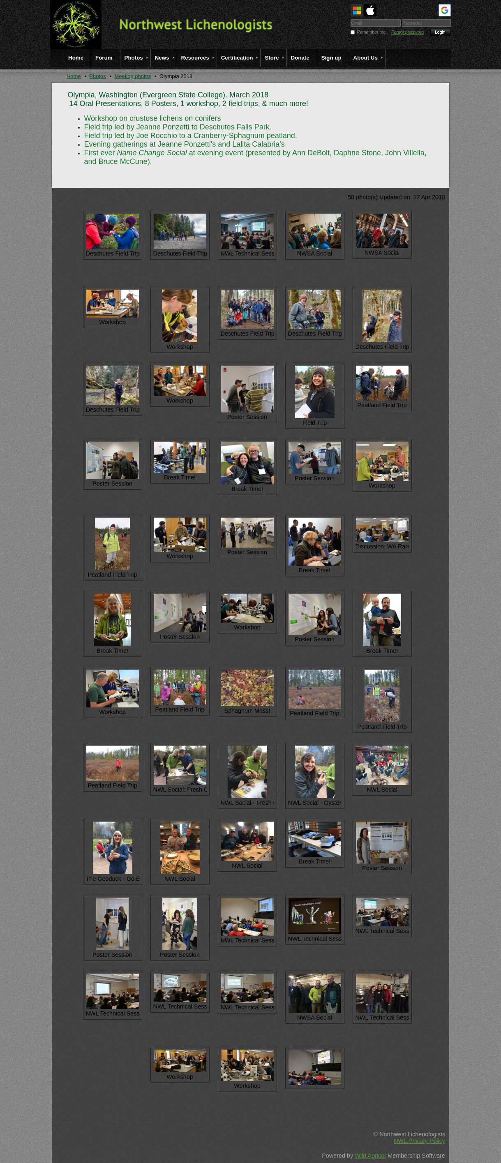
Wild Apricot (370, 1155)
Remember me (371, 32)
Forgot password (407, 32)
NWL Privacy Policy (419, 1141)
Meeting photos (132, 76)
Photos (97, 76)
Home (74, 76)
